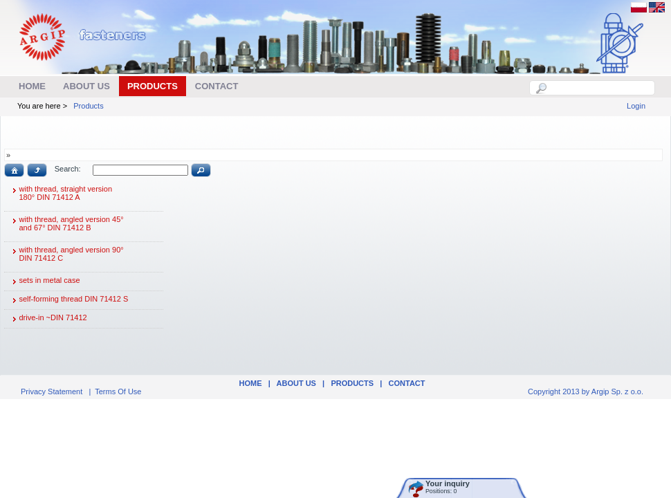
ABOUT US (296, 383)
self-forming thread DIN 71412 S (68, 300)
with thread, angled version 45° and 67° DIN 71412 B (66, 226)
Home (250, 383)
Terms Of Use (118, 391)
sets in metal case (44, 281)
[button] (14, 170)
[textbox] (599, 88)
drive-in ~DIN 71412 (47, 318)
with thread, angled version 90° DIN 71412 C (66, 257)
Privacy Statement (51, 391)
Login (636, 106)
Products (88, 106)
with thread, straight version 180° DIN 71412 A (60, 196)
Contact (407, 383)
